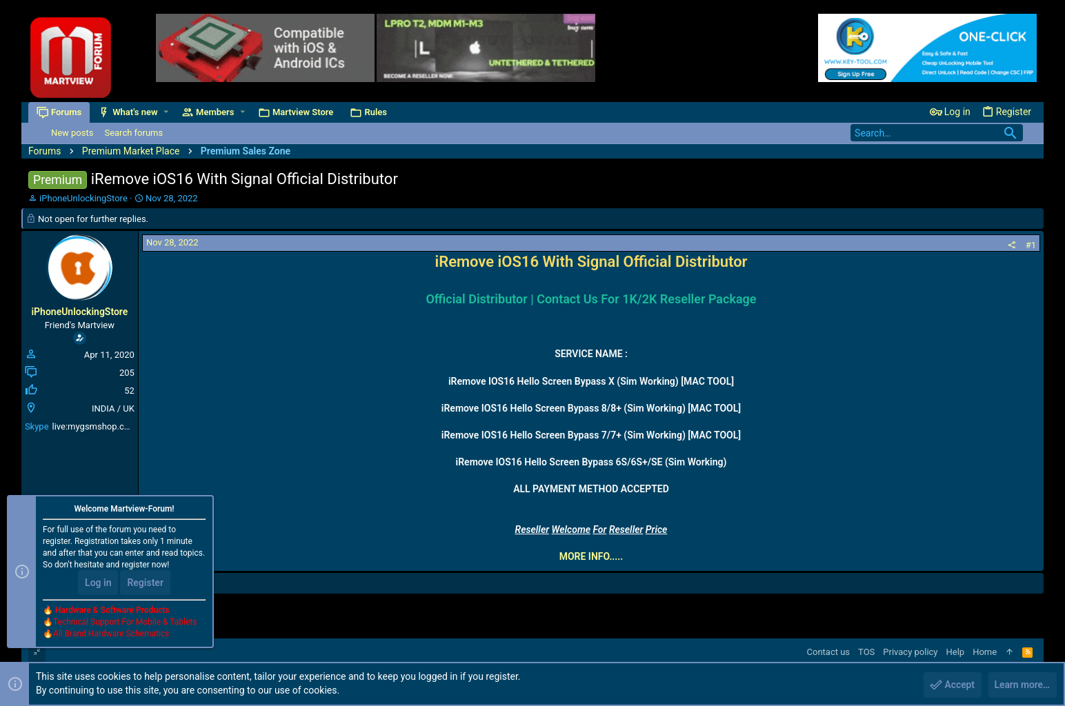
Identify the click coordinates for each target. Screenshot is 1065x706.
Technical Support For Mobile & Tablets (125, 622)
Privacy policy (910, 652)
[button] (166, 112)
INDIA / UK (113, 408)
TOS (866, 652)
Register (145, 583)
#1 (1031, 245)
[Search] (936, 132)
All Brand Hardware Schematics (111, 634)
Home (985, 652)
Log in (98, 583)
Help (955, 652)
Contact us (828, 652)
